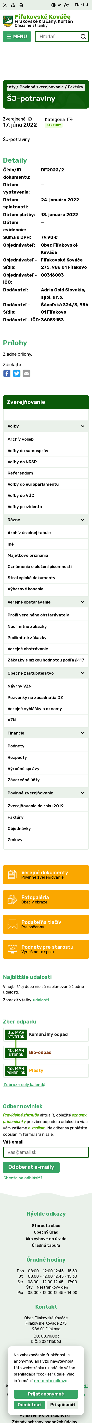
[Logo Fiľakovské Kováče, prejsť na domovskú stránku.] (46, 21)
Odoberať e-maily (31, 1133)
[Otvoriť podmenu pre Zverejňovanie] (82, 380)
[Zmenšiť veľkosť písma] (59, 5)
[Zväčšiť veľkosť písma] (66, 5)
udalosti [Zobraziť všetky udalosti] (41, 966)
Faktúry (53, 91)
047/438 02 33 (46, 1315)
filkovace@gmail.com (46, 1320)
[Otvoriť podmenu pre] (82, 392)
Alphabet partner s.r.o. (64, 1353)
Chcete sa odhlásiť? (22, 1144)
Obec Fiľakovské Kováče (62, 1360)
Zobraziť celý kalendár (25, 1051)
